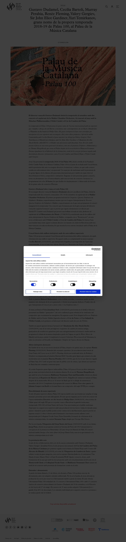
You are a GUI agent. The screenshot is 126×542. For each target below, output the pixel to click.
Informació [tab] (89, 255)
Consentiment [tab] (36, 255)
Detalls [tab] (63, 255)
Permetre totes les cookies (88, 291)
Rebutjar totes (37, 291)
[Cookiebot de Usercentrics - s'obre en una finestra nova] (92, 249)
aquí (77, 276)
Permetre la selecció (63, 291)
